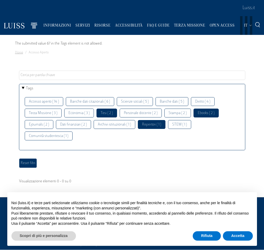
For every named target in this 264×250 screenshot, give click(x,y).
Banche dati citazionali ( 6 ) (90, 102)
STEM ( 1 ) (179, 125)
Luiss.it (248, 8)
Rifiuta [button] (207, 236)
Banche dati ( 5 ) (172, 102)
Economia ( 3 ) (79, 113)
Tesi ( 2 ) (107, 113)
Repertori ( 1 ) (151, 125)
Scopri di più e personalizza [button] (44, 236)
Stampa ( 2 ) (178, 113)
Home (19, 52)
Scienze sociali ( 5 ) (135, 102)
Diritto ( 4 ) (202, 102)
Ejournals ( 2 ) (39, 125)
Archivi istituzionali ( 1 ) (114, 125)
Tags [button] (29, 88)
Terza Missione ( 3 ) (43, 113)
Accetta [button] (237, 236)
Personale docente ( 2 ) (141, 113)
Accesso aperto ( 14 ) (44, 102)
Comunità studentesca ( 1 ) (48, 136)
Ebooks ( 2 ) (206, 113)
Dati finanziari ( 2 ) (73, 125)
